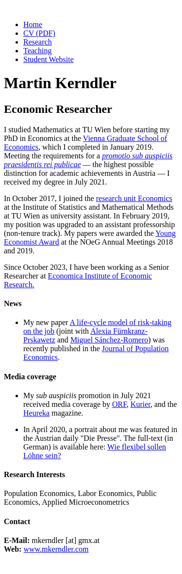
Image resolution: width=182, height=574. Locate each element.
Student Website (48, 59)
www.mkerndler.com (55, 549)
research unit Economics (134, 198)
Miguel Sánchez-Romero (109, 340)
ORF (119, 404)
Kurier (140, 404)
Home (32, 24)
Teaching (37, 51)
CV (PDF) (39, 33)
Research (37, 42)
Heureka (36, 413)
